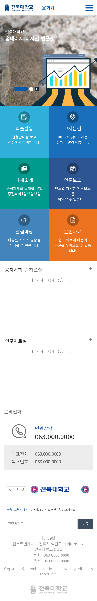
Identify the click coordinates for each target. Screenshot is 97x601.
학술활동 (24, 135)
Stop (37, 89)
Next (23, 489)
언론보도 (73, 189)
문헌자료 (73, 240)
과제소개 (24, 186)
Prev (10, 489)
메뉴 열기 (89, 8)
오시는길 (73, 135)
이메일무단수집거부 (43, 509)
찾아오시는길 (67, 509)
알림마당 (24, 238)
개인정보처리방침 (16, 509)
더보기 (90, 268)
